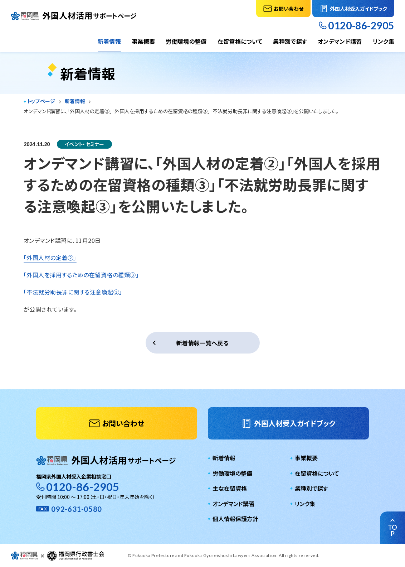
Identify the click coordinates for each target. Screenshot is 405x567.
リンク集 (383, 41)
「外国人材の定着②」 (50, 257)
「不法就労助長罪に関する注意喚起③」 (73, 292)
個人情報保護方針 (235, 518)
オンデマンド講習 (340, 41)
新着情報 (109, 41)
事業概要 (143, 41)
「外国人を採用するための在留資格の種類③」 (81, 274)
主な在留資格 (230, 488)
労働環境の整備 (186, 41)
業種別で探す (290, 41)
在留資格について (240, 41)
